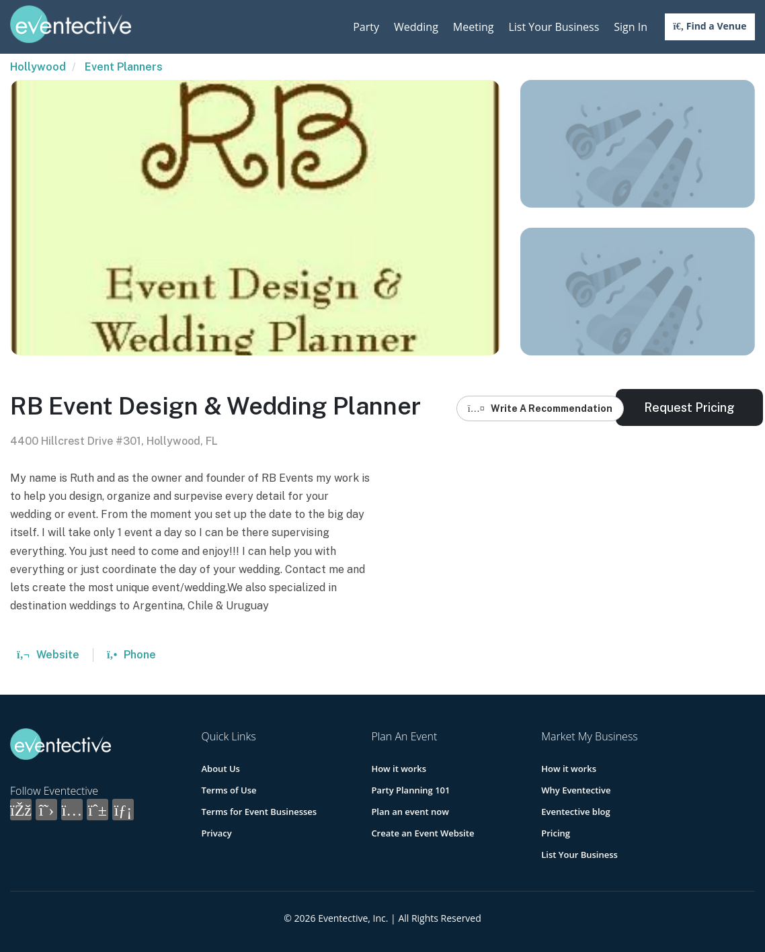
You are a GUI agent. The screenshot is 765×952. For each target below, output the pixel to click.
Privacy (217, 833)
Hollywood (38, 66)
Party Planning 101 (410, 790)
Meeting (473, 26)
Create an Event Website (422, 833)
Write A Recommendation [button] (540, 408)
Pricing (555, 833)
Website (48, 654)
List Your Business (553, 26)
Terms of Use (229, 790)
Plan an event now (409, 812)
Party (366, 26)
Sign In (630, 26)
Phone (131, 654)
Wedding (416, 26)
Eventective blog (575, 812)
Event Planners (124, 66)
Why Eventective (575, 790)
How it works (398, 769)
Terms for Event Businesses (259, 812)
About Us (221, 769)
